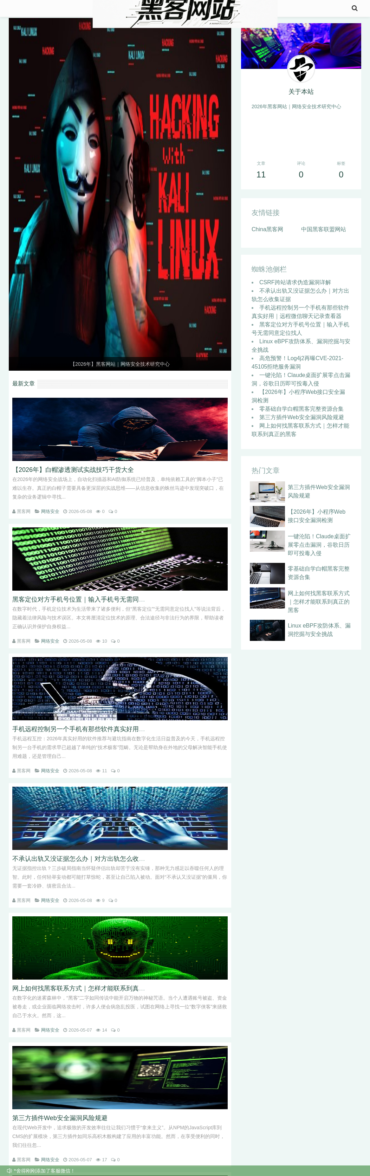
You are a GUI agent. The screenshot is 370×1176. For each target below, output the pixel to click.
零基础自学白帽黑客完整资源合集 (301, 412)
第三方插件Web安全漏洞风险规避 (60, 1118)
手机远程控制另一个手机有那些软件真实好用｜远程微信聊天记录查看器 (113, 729)
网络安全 (50, 511)
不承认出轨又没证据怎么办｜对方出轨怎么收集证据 (85, 858)
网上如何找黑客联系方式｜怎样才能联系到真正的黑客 (88, 988)
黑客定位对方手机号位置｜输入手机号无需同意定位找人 (91, 599)
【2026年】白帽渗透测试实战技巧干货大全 (73, 469)
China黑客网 (267, 232)
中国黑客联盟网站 (323, 232)
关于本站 (301, 94)
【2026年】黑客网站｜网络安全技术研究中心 (120, 364)
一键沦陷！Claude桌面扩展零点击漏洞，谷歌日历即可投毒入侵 (319, 548)
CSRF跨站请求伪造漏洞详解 (295, 285)
